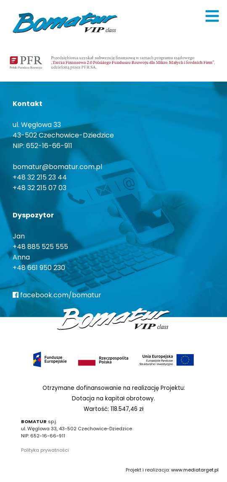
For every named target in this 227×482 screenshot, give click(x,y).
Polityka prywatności (45, 450)
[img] (212, 16)
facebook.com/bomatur (57, 295)
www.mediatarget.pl (195, 469)
